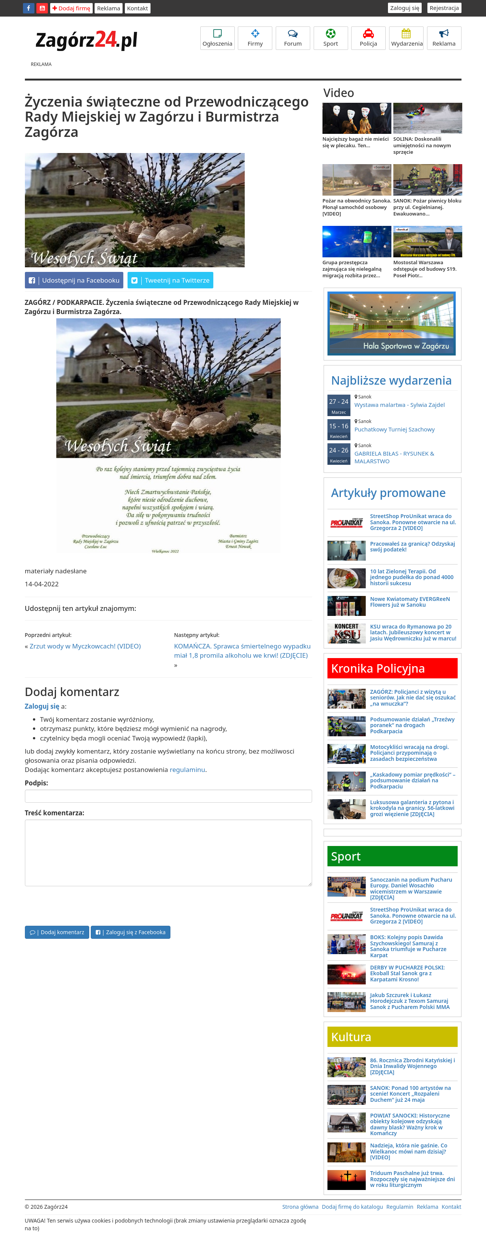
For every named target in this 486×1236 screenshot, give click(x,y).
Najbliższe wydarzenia (391, 380)
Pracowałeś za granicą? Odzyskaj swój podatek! (412, 546)
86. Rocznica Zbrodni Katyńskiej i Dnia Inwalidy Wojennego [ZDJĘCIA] (412, 1066)
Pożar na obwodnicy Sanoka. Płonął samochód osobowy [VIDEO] (356, 207)
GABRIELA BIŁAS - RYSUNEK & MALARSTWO (392, 453)
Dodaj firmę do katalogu (352, 1206)
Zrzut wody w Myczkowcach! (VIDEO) (85, 646)
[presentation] (83, 905)
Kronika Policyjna (378, 668)
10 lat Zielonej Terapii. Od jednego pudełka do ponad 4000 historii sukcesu (412, 577)
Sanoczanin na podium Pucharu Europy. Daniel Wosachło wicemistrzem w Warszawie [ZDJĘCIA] (411, 888)
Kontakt (137, 8)
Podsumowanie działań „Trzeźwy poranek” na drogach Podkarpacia (412, 725)
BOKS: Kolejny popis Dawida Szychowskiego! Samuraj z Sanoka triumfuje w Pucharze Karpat (408, 945)
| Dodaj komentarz (57, 932)
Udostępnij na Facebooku (74, 280)
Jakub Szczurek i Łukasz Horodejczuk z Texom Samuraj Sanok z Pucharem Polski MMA (410, 1001)
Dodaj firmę (71, 8)
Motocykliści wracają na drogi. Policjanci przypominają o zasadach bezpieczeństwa (409, 752)
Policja (368, 38)
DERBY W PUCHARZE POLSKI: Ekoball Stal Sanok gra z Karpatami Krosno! (407, 973)
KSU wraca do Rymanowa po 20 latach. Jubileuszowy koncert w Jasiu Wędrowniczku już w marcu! (413, 632)
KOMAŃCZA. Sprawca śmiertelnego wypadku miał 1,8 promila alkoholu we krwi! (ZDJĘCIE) (242, 651)
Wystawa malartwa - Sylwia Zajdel (392, 400)
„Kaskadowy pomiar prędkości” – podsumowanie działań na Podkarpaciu (413, 780)
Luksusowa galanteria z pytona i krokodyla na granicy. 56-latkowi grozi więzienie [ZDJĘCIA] (412, 808)
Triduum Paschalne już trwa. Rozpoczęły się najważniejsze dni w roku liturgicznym (412, 1178)
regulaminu (187, 769)
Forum (293, 38)
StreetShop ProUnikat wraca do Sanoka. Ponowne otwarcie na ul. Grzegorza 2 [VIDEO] (413, 522)
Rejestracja (444, 8)
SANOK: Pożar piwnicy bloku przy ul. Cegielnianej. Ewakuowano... (427, 207)
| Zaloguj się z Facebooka (130, 932)
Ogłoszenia (217, 38)
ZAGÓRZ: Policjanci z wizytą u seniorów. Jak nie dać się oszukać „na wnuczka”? (413, 697)
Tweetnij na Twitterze (170, 280)
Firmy (255, 38)
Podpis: (36, 782)
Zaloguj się (404, 8)
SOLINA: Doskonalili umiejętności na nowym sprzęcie (422, 145)
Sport (331, 38)
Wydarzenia (407, 38)
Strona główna (300, 1206)
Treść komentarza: (55, 812)
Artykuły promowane (388, 492)
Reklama (108, 8)
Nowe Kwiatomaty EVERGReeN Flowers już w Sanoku (410, 601)
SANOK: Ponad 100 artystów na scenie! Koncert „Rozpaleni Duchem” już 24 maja (410, 1093)
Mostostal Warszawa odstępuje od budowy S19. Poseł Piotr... (425, 269)
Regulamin (400, 1206)
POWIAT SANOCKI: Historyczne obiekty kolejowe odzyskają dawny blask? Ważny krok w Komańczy (410, 1124)
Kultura (351, 1037)
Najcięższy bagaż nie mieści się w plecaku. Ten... (355, 142)
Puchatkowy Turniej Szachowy (392, 425)
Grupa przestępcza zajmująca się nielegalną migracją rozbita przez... (351, 269)
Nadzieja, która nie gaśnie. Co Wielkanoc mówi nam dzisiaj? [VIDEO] (409, 1151)
